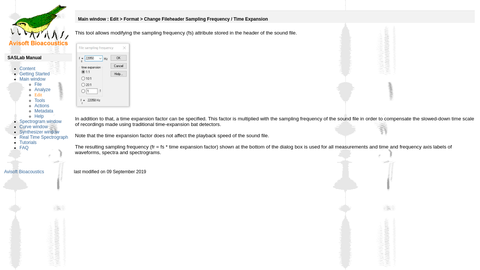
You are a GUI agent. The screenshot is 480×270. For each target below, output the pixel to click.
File (38, 84)
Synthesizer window (39, 132)
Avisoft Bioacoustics (24, 171)
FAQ (24, 147)
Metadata (43, 111)
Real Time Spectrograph (44, 137)
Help (39, 116)
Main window (32, 79)
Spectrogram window (41, 121)
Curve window (34, 126)
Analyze (42, 89)
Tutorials (28, 142)
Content (27, 68)
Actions (41, 105)
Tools (39, 100)
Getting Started (35, 73)
